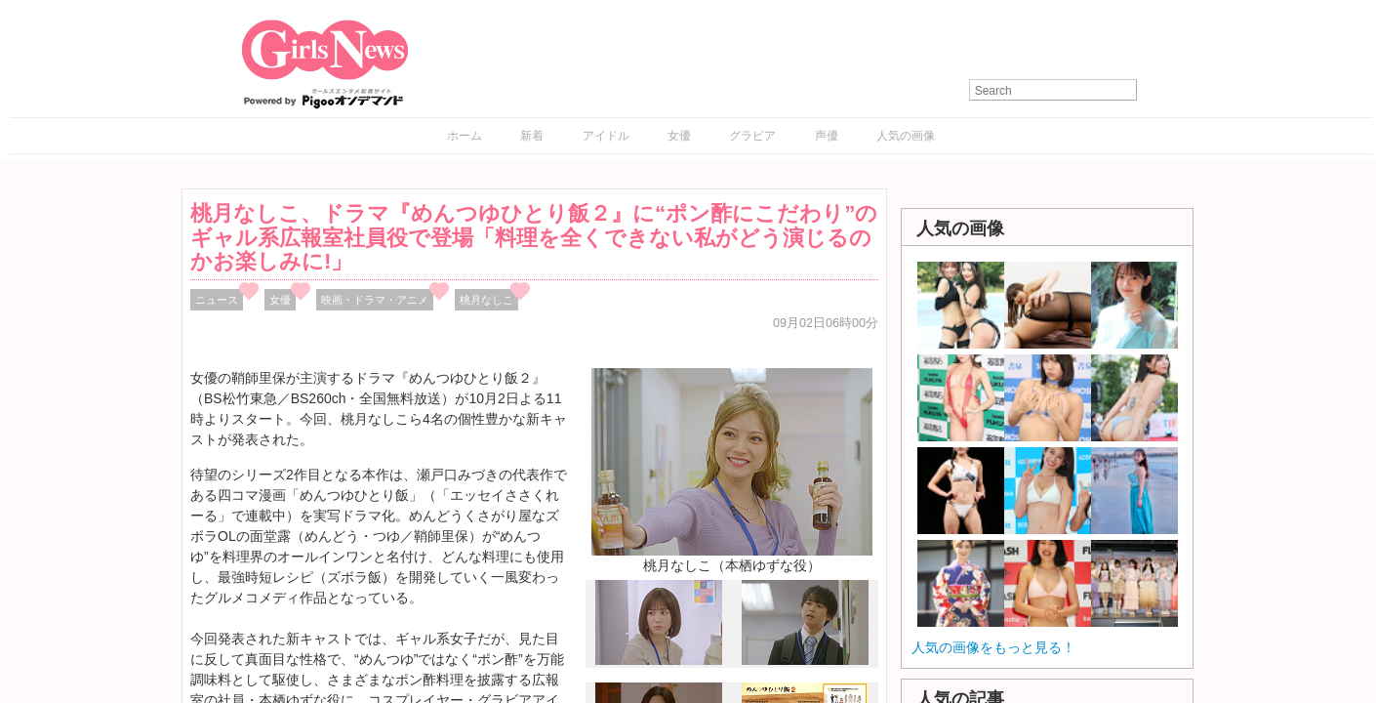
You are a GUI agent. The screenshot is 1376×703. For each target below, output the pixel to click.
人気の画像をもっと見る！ (993, 647)
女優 (679, 136)
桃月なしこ (486, 300)
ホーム (464, 136)
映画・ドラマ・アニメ (374, 300)
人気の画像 (905, 136)
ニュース (216, 300)
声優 (826, 136)
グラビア (752, 136)
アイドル (606, 136)
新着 (532, 136)
